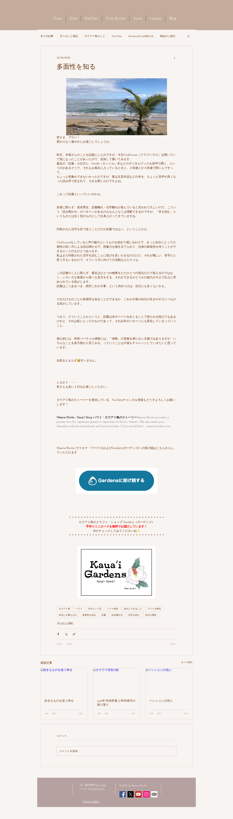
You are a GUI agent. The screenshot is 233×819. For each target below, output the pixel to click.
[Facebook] (122, 794)
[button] (188, 36)
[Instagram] (146, 794)
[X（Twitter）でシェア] (66, 634)
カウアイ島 (64, 608)
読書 (103, 614)
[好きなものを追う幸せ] (64, 681)
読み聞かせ (117, 614)
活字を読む (134, 614)
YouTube (117, 36)
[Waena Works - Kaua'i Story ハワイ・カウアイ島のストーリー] (138, 794)
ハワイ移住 (112, 608)
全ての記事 (46, 36)
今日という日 (94, 608)
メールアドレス (96, 788)
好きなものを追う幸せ (59, 700)
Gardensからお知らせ (141, 36)
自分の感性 (150, 614)
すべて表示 (187, 662)
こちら (102, 784)
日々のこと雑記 (69, 36)
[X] (130, 794)
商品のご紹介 (168, 36)
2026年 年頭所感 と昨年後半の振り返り (116, 702)
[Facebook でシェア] (58, 634)
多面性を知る (89, 614)
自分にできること (133, 608)
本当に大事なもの (68, 614)
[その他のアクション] (174, 58)
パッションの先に (161, 700)
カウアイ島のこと (94, 36)
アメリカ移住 (154, 608)
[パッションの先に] (169, 681)
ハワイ (79, 608)
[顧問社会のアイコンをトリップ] (154, 794)
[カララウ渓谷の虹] (116, 681)
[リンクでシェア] (74, 634)
